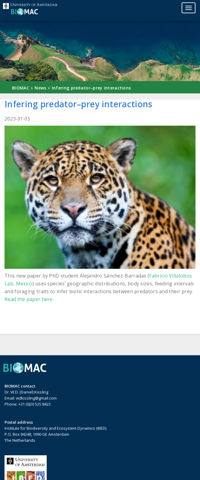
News (40, 88)
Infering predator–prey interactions (91, 88)
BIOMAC (20, 88)
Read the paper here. (29, 299)
